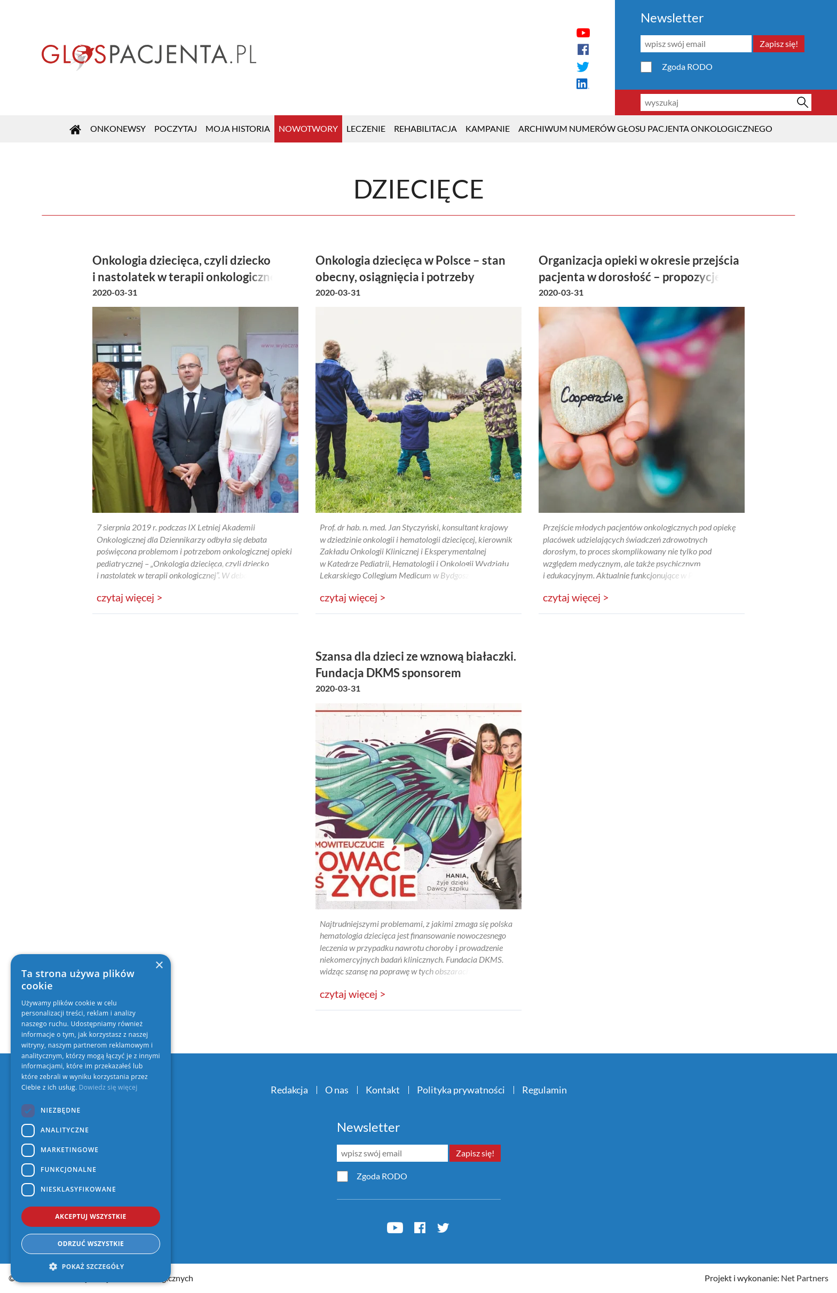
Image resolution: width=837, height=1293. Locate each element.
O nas (337, 1090)
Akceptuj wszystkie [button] (90, 1216)
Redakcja (289, 1090)
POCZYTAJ (175, 128)
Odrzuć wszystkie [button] (91, 1243)
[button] (90, 1266)
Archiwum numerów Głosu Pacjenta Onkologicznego (645, 128)
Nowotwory (308, 128)
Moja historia (238, 128)
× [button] (159, 966)
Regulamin (544, 1090)
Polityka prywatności (461, 1090)
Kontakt (383, 1090)
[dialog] (91, 1118)
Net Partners (804, 1278)
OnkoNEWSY (118, 128)
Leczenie (365, 128)
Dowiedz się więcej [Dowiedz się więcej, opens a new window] (108, 1087)
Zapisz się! (779, 43)
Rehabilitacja (425, 128)
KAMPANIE (487, 128)
